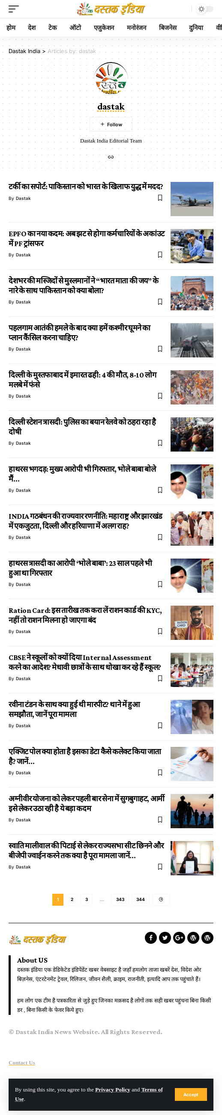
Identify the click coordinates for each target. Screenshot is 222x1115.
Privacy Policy (112, 1089)
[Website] (111, 157)
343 (120, 899)
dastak (23, 198)
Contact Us (22, 1062)
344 (140, 899)
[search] (183, 9)
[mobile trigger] (16, 9)
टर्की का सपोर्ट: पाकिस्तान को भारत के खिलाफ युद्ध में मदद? (86, 186)
